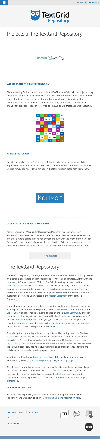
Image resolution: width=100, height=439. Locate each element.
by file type (54, 360)
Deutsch (95, 3)
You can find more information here (62, 397)
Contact (14, 412)
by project (70, 360)
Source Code (13, 417)
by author (33, 360)
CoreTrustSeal (14, 285)
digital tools (12, 380)
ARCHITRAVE (52, 326)
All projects (51, 255)
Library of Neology (64, 323)
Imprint (22, 412)
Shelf (83, 2)
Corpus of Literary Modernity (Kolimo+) (28, 223)
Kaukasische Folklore (18, 153)
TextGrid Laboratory (20, 319)
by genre (43, 360)
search (37, 357)
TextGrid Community (71, 312)
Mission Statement (58, 295)
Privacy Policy (33, 412)
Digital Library (13, 312)
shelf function (63, 374)
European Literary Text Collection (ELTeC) (28, 83)
